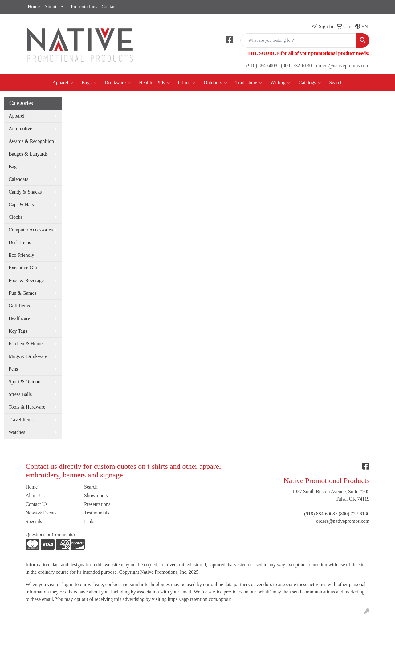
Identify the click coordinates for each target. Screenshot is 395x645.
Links (89, 521)
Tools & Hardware (27, 407)
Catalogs (310, 82)
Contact (109, 6)
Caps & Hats (21, 204)
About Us (35, 495)
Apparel (63, 82)
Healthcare (19, 318)
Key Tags (18, 331)
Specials (34, 521)
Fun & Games (22, 293)
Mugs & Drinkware (28, 356)
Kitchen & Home (26, 343)
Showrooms (96, 495)
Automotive (20, 128)
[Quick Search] (298, 40)
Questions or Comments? (50, 534)
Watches (17, 432)
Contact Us (37, 504)
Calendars (18, 179)
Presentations (84, 6)
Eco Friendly (21, 255)
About (50, 6)
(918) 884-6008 (261, 65)
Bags (89, 82)
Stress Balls (20, 394)
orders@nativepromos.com (342, 65)
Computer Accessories (31, 229)
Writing (280, 82)
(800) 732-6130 (296, 65)
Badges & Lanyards (28, 153)
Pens (13, 369)
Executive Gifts (24, 267)
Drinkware (118, 82)
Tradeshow (249, 82)
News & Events (41, 512)
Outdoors (215, 82)
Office (187, 82)
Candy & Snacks (25, 191)
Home (34, 6)
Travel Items (21, 419)
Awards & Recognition (31, 141)
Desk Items (20, 242)
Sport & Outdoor (25, 381)
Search (336, 82)
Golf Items (19, 305)
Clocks (15, 217)
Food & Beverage (26, 280)
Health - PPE (154, 82)
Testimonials (96, 512)
